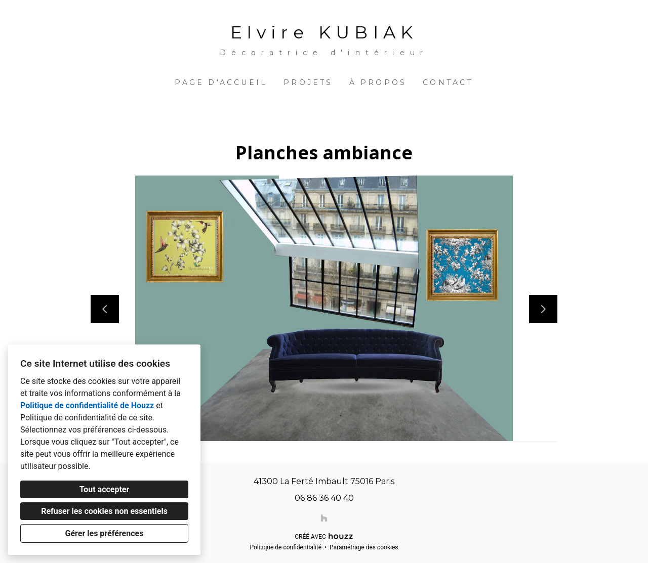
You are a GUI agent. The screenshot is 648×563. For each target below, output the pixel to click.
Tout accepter (104, 489)
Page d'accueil (221, 82)
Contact (448, 82)
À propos (378, 82)
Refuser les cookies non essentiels (104, 511)
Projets (308, 82)
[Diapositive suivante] (543, 309)
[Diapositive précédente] (105, 309)
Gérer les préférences (104, 533)
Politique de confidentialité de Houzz (87, 405)
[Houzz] (324, 518)
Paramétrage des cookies (364, 547)
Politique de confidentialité (285, 547)
